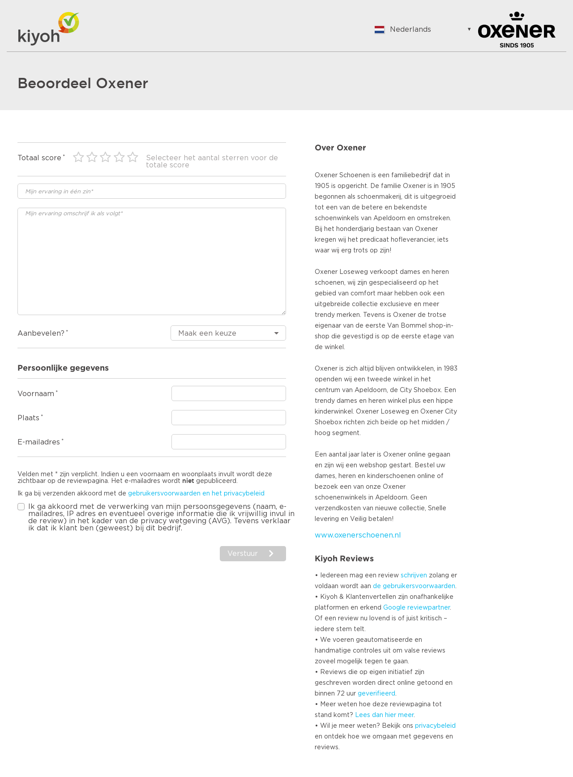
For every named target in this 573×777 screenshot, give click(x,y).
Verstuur (242, 553)
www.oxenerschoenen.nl (358, 535)
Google (394, 608)
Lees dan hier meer (384, 715)
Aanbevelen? (40, 333)
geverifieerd (376, 694)
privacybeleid (435, 726)
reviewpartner (428, 608)
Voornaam (35, 393)
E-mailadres (38, 442)
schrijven (414, 575)
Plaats (28, 418)
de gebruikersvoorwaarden (414, 586)
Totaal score (39, 158)
